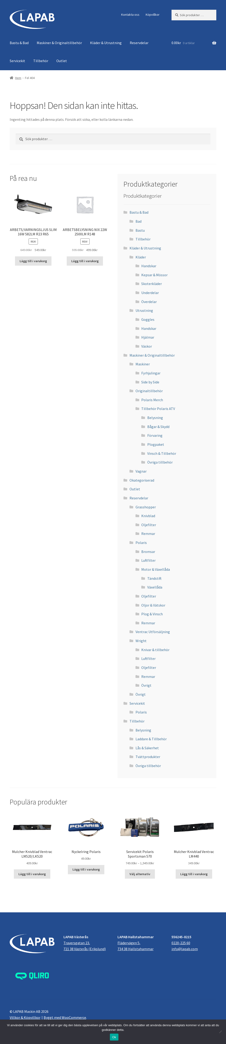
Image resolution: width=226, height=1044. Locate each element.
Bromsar (148, 551)
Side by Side (150, 382)
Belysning (155, 417)
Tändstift (154, 578)
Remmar (148, 533)
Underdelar (150, 292)
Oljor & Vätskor (153, 605)
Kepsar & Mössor (154, 275)
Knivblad (148, 515)
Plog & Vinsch (152, 614)
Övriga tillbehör (160, 462)
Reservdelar (139, 42)
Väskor (146, 346)
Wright (141, 640)
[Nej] (220, 1031)
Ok (114, 1037)
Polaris (141, 542)
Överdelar (149, 301)
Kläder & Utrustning (106, 42)
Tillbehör (40, 60)
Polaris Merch (152, 400)
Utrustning (144, 310)
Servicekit (17, 60)
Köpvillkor (153, 14)
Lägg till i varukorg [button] (33, 261)
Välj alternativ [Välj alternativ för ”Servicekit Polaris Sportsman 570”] (140, 874)
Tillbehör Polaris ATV (158, 408)
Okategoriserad (142, 480)
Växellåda (154, 587)
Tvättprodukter (148, 756)
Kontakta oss (130, 14)
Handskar (148, 266)
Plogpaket (155, 444)
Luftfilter (148, 560)
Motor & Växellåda (155, 569)
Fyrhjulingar (150, 373)
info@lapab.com (185, 949)
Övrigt (146, 685)
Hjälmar (147, 337)
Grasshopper (146, 507)
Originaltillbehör (149, 390)
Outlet (61, 60)
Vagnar (141, 471)
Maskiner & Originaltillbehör (59, 42)
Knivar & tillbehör (155, 649)
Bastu (140, 230)
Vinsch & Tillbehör (161, 453)
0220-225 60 (181, 943)
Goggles (147, 319)
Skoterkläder (151, 283)
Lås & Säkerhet (147, 748)
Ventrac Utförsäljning (153, 631)
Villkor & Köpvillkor (25, 1017)
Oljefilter (148, 524)
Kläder (141, 257)
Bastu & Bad (19, 42)
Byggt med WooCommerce (65, 1017)
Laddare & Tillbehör (151, 739)
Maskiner (143, 364)
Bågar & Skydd (158, 426)
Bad (139, 221)
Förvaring (155, 435)
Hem (18, 78)
